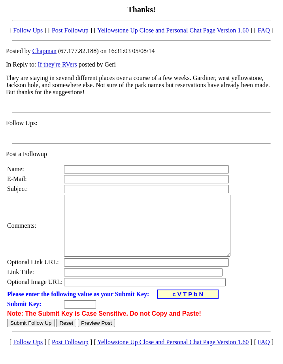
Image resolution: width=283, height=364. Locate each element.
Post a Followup (26, 154)
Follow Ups (28, 30)
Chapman (44, 51)
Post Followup (70, 30)
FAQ (264, 30)
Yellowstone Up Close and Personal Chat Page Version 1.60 (173, 30)
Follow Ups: (22, 123)
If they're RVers (57, 64)
